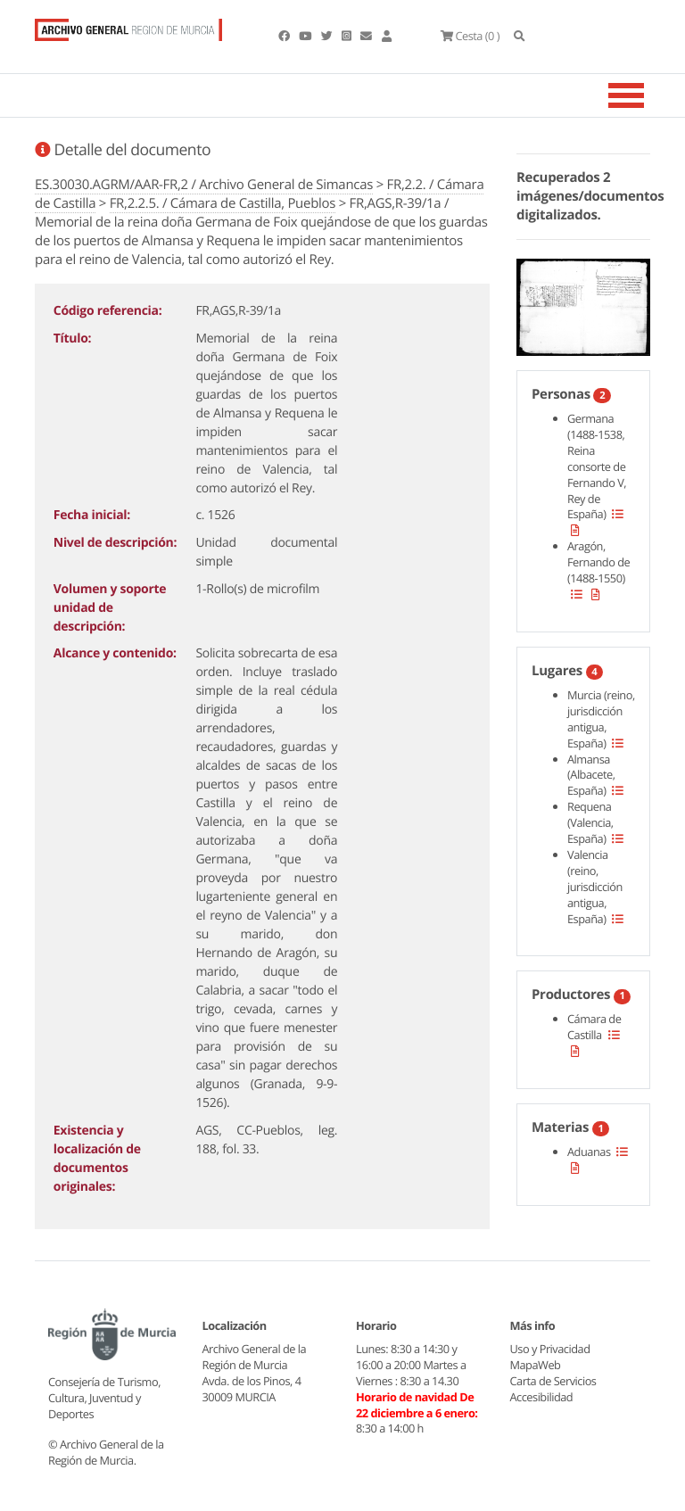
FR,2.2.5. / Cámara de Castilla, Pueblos (222, 203)
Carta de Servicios (553, 1381)
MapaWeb (535, 1365)
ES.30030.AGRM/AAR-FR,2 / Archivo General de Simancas (204, 185)
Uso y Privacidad (550, 1349)
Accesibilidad (542, 1397)
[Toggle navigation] (648, 95)
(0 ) (470, 36)
